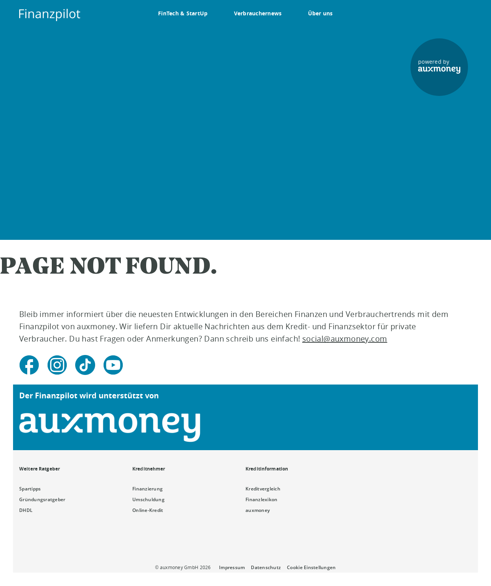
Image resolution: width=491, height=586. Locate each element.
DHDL (26, 510)
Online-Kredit (147, 510)
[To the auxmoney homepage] (50, 15)
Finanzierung (147, 488)
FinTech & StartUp (183, 13)
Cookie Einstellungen (311, 567)
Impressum (232, 567)
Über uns (320, 13)
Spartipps (30, 488)
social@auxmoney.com (344, 338)
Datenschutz (266, 567)
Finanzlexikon (261, 499)
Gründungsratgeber (42, 499)
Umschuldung (148, 499)
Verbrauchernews (258, 13)
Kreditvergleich (263, 488)
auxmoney (258, 510)
